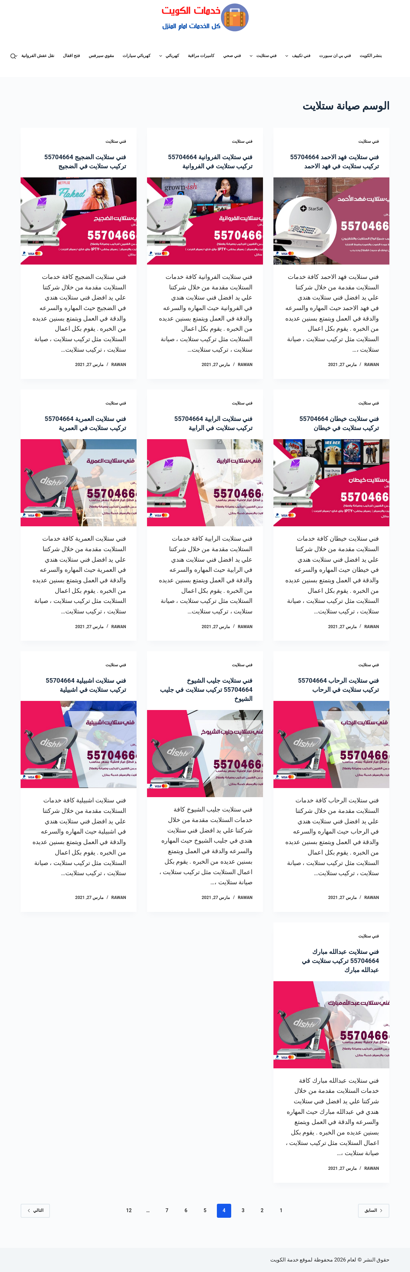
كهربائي (167, 56)
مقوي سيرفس (101, 55)
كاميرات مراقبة (201, 55)
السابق (374, 1219)
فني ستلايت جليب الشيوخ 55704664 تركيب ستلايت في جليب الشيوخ (209, 698)
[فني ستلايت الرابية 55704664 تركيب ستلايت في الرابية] (205, 491)
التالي (35, 1219)
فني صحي (232, 55)
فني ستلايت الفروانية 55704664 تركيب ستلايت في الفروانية (209, 166)
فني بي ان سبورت (335, 55)
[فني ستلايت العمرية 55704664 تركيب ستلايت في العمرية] (79, 491)
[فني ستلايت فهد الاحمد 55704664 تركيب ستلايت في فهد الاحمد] (331, 230)
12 (129, 1219)
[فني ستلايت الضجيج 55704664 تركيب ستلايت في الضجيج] (79, 221)
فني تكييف (296, 56)
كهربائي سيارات (137, 55)
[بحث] (13, 56)
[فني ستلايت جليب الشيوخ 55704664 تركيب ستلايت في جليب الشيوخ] (205, 762)
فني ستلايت (262, 56)
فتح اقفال (71, 55)
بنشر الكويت (371, 55)
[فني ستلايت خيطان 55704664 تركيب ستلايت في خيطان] (331, 491)
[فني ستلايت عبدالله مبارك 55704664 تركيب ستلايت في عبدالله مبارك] (331, 1033)
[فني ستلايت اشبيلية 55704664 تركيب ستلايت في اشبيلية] (79, 753)
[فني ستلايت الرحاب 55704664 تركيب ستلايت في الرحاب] (331, 753)
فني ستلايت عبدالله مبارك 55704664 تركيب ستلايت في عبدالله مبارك (336, 969)
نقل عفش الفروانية (33, 56)
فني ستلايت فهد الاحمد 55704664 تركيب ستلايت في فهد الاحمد (336, 166)
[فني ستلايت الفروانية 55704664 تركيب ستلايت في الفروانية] (205, 230)
